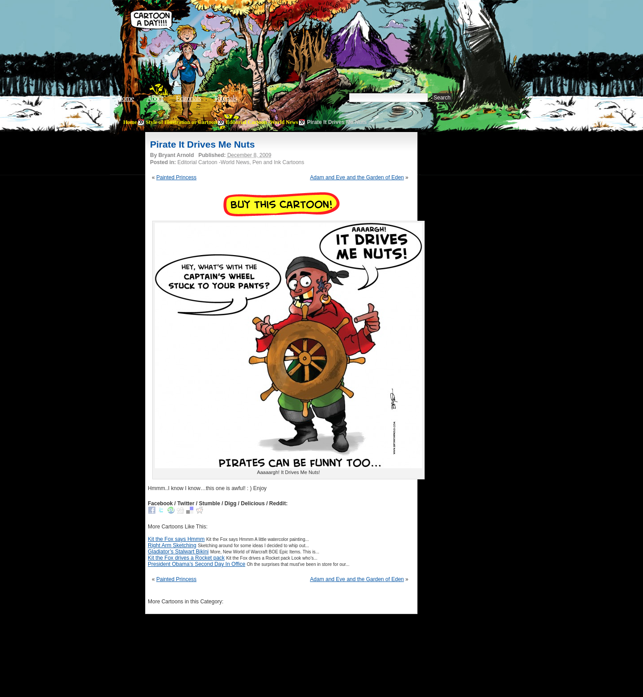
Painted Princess (176, 177)
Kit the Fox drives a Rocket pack (186, 558)
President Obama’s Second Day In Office (196, 564)
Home (125, 98)
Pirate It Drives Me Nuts (202, 144)
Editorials (188, 98)
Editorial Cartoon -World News (262, 122)
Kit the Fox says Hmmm (176, 539)
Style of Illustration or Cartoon (181, 122)
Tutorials (225, 98)
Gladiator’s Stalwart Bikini (178, 552)
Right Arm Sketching (172, 545)
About (154, 98)
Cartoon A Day (265, 30)
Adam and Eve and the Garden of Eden (357, 177)
